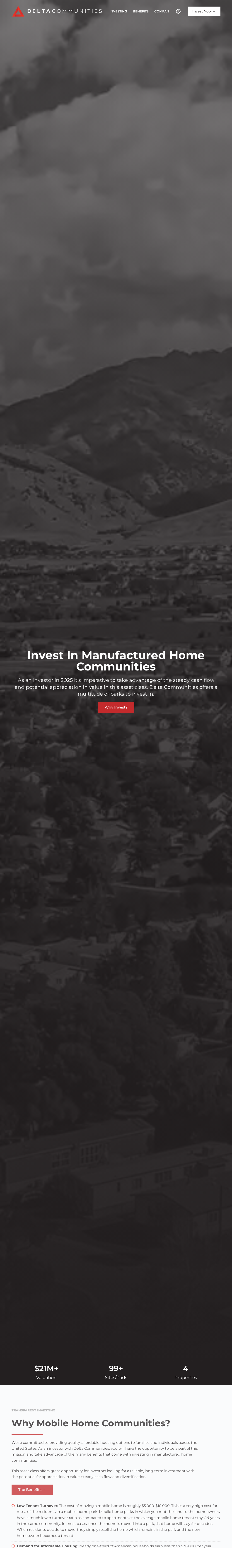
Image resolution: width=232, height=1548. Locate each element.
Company (165, 11)
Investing (118, 11)
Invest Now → (204, 11)
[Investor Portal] (178, 11)
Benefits (141, 11)
